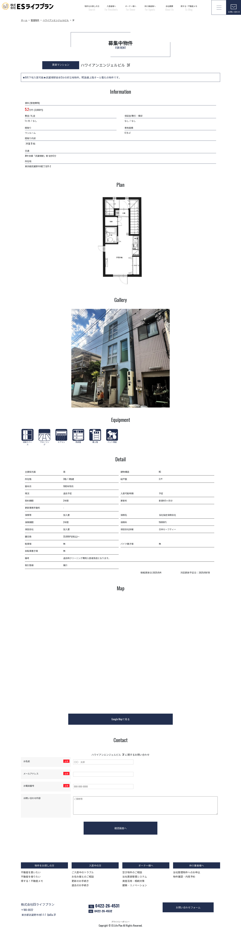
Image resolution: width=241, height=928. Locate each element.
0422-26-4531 (107, 905)
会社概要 (169, 8)
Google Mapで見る (120, 719)
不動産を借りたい (31, 876)
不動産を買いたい (31, 872)
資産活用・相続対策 (133, 881)
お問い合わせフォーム (188, 907)
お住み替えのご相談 (83, 876)
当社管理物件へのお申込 (186, 872)
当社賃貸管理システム (134, 876)
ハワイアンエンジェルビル (56, 20)
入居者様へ (111, 8)
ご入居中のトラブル (83, 872)
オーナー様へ (130, 8)
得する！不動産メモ (188, 8)
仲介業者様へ (150, 8)
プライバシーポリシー (120, 921)
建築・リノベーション (134, 885)
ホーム (24, 20)
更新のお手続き (80, 881)
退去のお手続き (80, 885)
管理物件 (35, 20)
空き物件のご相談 (132, 872)
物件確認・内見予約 (184, 876)
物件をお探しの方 (92, 8)
